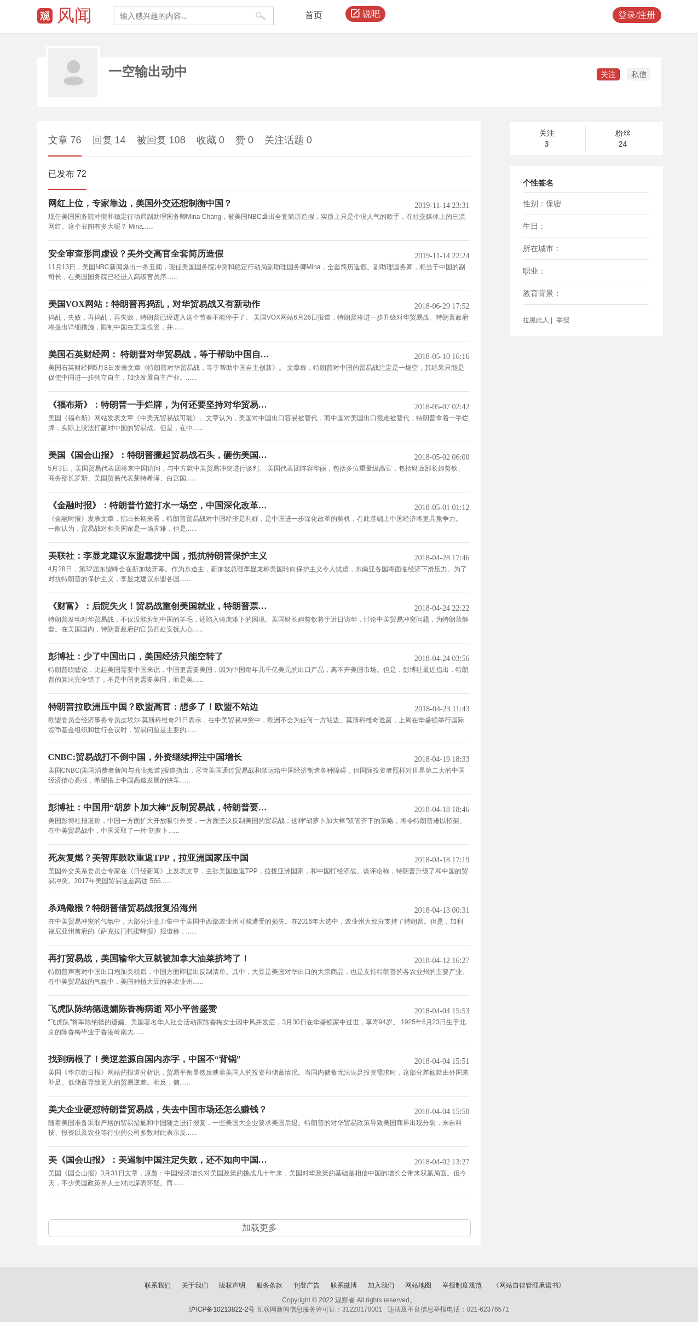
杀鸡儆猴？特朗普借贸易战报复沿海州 (122, 908)
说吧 (365, 14)
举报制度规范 (462, 1285)
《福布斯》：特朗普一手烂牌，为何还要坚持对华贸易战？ (161, 405)
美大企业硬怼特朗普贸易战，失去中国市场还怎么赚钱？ (157, 1109)
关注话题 (288, 140)
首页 (313, 15)
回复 (109, 140)
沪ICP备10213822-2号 (222, 1309)
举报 (561, 320)
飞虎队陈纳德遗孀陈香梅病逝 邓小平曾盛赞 (132, 1009)
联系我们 (158, 1285)
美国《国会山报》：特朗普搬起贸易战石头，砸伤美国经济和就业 (161, 455)
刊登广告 (306, 1285)
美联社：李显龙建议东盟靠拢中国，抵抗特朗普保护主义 (157, 556)
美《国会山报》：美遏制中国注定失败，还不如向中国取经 (161, 1160)
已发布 (67, 173)
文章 (65, 140)
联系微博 (344, 1285)
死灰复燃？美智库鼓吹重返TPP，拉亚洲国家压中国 (148, 858)
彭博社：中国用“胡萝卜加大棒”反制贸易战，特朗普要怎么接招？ (161, 807)
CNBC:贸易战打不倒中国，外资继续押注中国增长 (145, 757)
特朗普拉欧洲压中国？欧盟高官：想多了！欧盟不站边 (153, 707)
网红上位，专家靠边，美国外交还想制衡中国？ (140, 203)
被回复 (161, 140)
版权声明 (232, 1285)
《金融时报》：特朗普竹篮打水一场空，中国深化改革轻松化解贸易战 (161, 505)
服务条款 (269, 1285)
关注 (608, 74)
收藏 (210, 140)
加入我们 (381, 1285)
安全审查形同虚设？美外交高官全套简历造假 (135, 254)
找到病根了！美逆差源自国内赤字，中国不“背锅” (144, 1059)
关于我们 (195, 1285)
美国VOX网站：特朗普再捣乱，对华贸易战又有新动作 (154, 304)
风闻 (74, 15)
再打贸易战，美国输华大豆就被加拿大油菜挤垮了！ (149, 958)
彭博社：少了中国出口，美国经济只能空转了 (135, 656)
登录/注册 (636, 15)
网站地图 (418, 1285)
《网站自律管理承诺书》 (529, 1285)
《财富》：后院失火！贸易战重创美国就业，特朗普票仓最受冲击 (161, 606)
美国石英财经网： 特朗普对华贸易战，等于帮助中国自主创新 (161, 354)
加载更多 (259, 1227)
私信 (639, 74)
